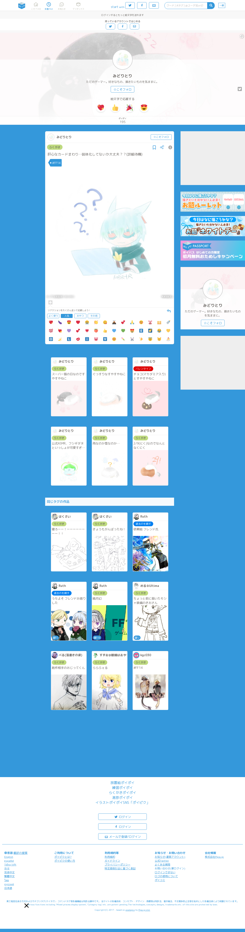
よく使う (53, 316)
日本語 (8, 888)
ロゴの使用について (166, 876)
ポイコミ (160, 880)
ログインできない (165, 872)
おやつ (80, 316)
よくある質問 (162, 864)
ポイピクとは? (63, 857)
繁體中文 (9, 876)
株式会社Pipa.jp (214, 857)
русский (9, 884)
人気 (66, 316)
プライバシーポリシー (117, 864)
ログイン (122, 816)
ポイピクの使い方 (64, 861)
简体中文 (9, 872)
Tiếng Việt (10, 864)
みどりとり (122, 76)
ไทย (6, 880)
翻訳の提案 (21, 853)
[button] (26, 905)
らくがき (54, 147)
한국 (6, 868)
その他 (93, 316)
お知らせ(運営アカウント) (170, 857)
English (8, 857)
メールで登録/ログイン (122, 836)
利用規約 (110, 857)
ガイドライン (112, 861)
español (9, 861)
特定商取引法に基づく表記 (120, 868)
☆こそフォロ (122, 89)
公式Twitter (162, 861)
